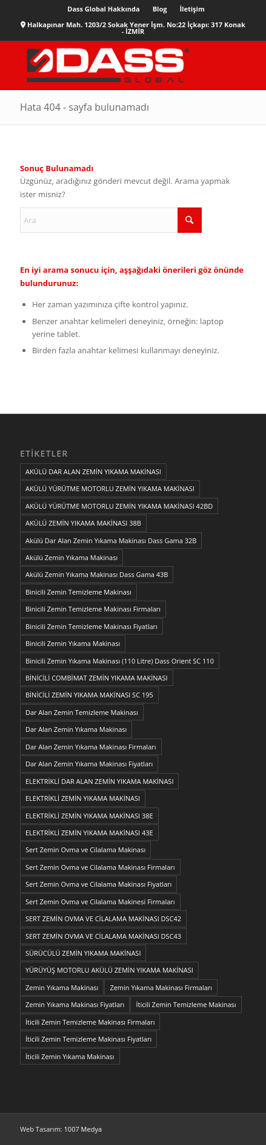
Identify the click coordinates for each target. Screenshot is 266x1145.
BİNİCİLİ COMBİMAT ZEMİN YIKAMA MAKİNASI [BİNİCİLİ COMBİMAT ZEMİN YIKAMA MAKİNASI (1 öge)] (96, 677)
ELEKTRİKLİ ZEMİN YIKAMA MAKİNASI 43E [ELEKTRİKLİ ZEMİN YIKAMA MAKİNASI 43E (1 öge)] (89, 832)
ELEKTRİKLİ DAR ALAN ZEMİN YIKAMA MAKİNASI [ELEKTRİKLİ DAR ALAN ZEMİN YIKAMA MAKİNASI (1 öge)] (99, 781)
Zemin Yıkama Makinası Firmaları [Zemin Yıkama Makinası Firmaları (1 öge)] (161, 987)
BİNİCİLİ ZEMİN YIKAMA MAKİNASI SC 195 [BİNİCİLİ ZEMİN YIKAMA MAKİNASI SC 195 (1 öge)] (89, 694)
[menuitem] (103, 9)
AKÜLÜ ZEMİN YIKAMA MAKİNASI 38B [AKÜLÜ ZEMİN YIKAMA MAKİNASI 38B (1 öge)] (83, 522)
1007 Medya (83, 1129)
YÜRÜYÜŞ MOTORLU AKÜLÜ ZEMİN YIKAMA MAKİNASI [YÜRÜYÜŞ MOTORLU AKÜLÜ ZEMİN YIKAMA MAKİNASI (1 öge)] (109, 969)
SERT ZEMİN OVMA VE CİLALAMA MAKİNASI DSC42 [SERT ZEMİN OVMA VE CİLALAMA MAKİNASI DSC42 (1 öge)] (103, 918)
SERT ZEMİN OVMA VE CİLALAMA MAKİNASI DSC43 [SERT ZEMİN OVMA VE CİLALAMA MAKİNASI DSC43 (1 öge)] (103, 936)
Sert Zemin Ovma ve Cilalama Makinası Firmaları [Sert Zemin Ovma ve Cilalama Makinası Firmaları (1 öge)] (100, 867)
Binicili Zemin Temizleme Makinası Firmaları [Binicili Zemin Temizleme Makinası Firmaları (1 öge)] (93, 608)
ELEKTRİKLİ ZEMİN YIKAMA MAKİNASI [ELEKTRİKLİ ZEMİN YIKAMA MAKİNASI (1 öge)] (82, 798)
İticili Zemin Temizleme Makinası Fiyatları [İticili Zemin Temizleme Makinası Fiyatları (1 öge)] (88, 1038)
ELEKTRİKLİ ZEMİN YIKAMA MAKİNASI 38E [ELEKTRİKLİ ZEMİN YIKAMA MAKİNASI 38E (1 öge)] (89, 815)
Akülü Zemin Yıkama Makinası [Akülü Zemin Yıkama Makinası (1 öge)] (71, 557)
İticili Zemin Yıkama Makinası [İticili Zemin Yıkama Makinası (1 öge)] (70, 1056)
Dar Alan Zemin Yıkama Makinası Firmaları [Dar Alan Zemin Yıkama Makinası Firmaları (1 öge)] (90, 746)
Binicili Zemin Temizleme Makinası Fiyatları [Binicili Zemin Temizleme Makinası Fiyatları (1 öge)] (91, 626)
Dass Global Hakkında (103, 8)
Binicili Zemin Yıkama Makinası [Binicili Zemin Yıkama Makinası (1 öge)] (72, 643)
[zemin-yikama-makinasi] (110, 65)
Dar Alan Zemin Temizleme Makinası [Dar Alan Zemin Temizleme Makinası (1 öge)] (81, 712)
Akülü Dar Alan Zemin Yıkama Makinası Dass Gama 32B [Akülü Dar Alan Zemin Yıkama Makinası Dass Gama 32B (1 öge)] (110, 540)
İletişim (191, 8)
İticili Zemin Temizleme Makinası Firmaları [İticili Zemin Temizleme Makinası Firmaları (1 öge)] (90, 1021)
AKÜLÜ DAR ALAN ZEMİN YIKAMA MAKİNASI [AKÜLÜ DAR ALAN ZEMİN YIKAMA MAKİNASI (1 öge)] (93, 471)
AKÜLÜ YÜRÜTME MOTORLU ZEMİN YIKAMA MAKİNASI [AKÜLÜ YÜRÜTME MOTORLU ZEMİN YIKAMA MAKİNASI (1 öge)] (110, 488)
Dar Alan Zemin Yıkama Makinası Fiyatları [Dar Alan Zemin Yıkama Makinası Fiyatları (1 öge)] (89, 763)
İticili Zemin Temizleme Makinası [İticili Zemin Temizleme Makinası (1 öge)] (186, 1004)
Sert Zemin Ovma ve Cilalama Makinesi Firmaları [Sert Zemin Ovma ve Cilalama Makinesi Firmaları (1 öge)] (100, 901)
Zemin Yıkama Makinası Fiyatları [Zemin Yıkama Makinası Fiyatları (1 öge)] (74, 1004)
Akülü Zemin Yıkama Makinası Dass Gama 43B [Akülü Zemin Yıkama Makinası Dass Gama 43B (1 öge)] (96, 574)
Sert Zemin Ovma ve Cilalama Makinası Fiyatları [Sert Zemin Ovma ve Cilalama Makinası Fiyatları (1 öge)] (98, 884)
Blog (160, 8)
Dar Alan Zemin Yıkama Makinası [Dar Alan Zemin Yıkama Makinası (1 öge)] (76, 729)
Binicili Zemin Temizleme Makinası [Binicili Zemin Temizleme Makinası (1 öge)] (78, 591)
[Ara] (111, 220)
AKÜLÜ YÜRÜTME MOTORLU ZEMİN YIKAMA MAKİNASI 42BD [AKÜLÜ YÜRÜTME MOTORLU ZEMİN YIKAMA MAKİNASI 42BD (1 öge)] (119, 506)
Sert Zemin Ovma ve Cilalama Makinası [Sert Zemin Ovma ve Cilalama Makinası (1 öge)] (85, 849)
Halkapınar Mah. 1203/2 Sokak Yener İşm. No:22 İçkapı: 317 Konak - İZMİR (136, 28)
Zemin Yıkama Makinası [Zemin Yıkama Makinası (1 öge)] (61, 987)
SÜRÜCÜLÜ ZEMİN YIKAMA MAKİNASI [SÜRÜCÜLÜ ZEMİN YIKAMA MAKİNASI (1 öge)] (83, 952)
